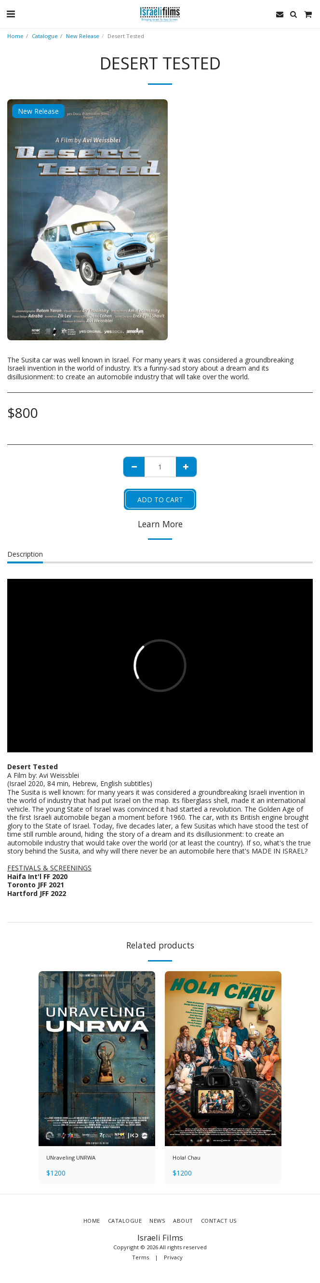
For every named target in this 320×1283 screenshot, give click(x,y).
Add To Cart (160, 499)
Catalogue (45, 36)
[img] (97, 1058)
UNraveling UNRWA (70, 1157)
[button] (10, 14)
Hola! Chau (186, 1157)
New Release (82, 36)
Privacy (173, 1257)
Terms (140, 1257)
